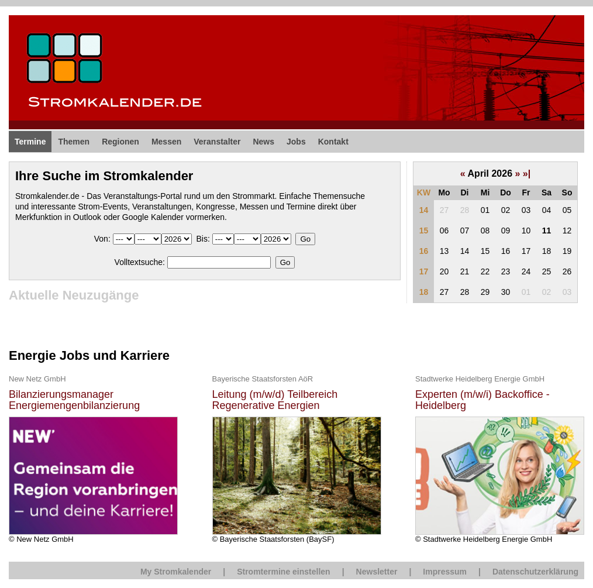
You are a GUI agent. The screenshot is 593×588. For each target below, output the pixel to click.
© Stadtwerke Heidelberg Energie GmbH (499, 458)
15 (424, 230)
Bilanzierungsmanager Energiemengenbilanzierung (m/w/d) (74, 400)
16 (424, 251)
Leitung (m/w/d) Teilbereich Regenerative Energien (275, 400)
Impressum (445, 571)
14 (424, 210)
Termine (30, 141)
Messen (166, 141)
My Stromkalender (175, 571)
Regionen (120, 141)
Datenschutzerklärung (535, 571)
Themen (73, 141)
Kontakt (333, 141)
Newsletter (377, 571)
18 (424, 292)
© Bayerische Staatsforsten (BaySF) (296, 458)
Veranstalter (217, 141)
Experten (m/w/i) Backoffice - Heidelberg (482, 400)
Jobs (296, 141)
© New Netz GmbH (93, 458)
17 (424, 271)
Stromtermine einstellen (283, 571)
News (263, 141)
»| (526, 173)
